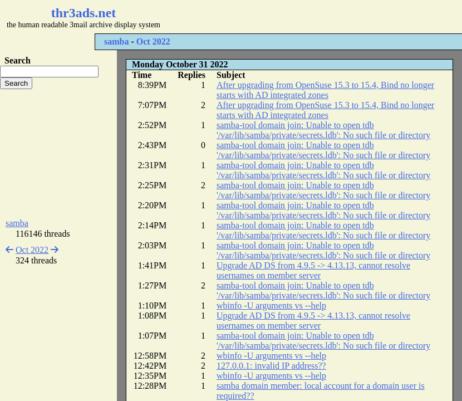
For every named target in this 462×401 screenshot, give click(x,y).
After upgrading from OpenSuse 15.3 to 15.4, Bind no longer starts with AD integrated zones (325, 90)
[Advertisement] (58, 153)
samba (116, 41)
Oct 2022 (153, 41)
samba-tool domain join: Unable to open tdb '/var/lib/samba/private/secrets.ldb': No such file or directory (323, 130)
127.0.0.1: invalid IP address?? (271, 365)
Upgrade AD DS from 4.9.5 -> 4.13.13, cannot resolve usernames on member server (313, 270)
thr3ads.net (83, 13)
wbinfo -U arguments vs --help (271, 305)
